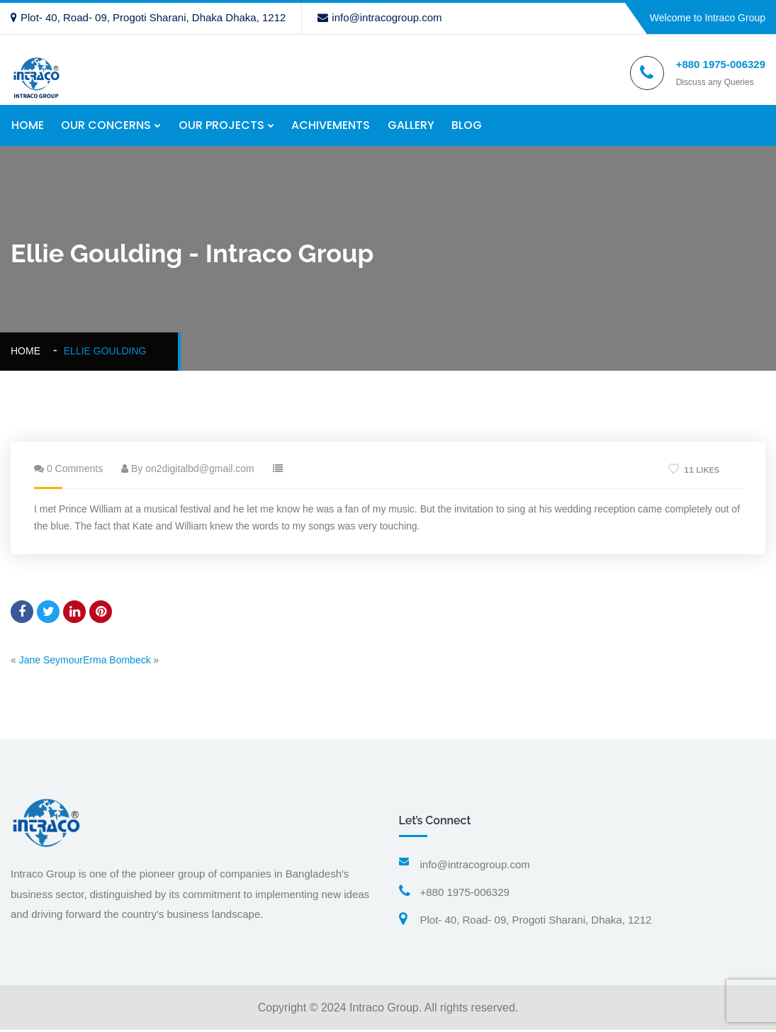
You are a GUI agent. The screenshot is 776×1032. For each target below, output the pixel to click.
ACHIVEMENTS (331, 126)
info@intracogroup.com (379, 17)
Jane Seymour (51, 661)
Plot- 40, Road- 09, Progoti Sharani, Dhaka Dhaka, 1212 (148, 17)
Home (28, 353)
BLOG (468, 126)
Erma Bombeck (117, 661)
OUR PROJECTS (221, 126)
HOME (27, 126)
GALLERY (411, 126)
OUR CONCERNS (106, 126)
